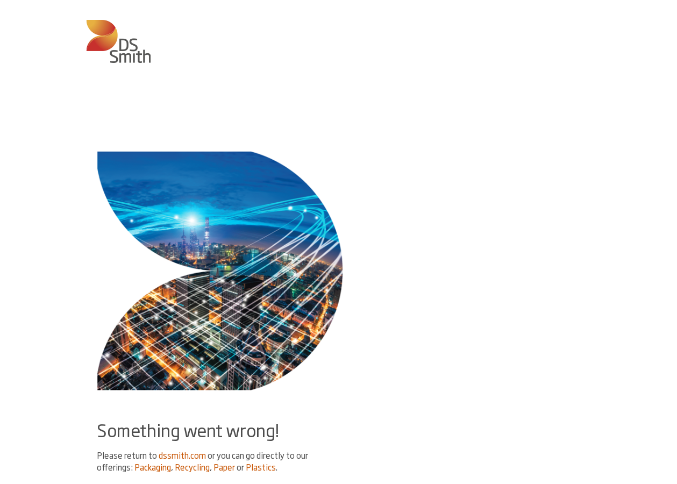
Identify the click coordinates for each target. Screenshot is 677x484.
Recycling (192, 467)
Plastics (261, 467)
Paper (224, 467)
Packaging (152, 467)
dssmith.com (182, 455)
